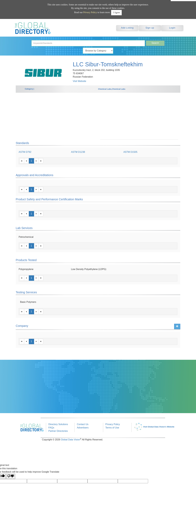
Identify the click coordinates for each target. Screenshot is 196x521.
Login (172, 28)
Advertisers (83, 427)
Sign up (149, 28)
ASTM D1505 (130, 152)
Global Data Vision (70, 439)
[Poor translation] (10, 476)
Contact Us (82, 424)
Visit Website (79, 81)
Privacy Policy (90, 12)
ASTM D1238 (78, 152)
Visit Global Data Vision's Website (154, 427)
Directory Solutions (58, 424)
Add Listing (127, 28)
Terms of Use (112, 427)
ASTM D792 (25, 152)
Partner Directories (58, 431)
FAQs (51, 427)
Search (155, 43)
